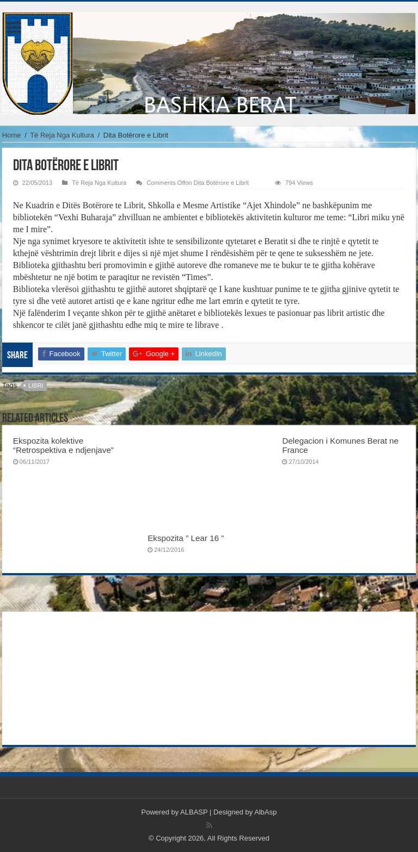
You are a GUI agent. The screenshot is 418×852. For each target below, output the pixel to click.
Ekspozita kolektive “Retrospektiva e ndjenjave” (63, 445)
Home (11, 135)
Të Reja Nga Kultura (62, 135)
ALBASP (193, 812)
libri (36, 385)
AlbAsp (265, 812)
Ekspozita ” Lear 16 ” (185, 538)
